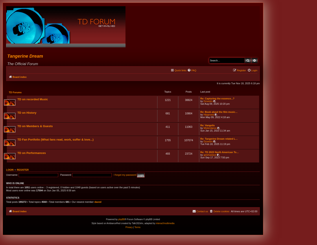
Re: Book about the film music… (218, 112)
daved (97, 202)
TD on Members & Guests (35, 126)
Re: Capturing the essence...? (217, 98)
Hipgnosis (208, 114)
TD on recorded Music (33, 99)
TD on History (27, 113)
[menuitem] (191, 70)
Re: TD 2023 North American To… (219, 152)
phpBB (121, 220)
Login (9, 170)
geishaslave (209, 155)
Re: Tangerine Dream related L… (219, 139)
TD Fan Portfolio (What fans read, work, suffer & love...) (56, 139)
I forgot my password (125, 175)
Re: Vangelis (207, 125)
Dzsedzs (208, 101)
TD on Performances (32, 153)
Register (23, 170)
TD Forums (15, 92)
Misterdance (210, 128)
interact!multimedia (165, 224)
